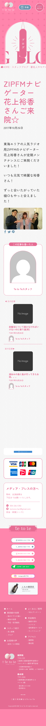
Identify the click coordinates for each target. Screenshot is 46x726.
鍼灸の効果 (12, 619)
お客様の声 (12, 640)
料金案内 (32, 617)
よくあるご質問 (35, 608)
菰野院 (31, 640)
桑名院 (31, 643)
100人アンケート (34, 612)
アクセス (32, 636)
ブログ (10, 635)
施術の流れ (32, 621)
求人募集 (11, 631)
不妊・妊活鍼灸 (13, 622)
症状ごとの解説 (13, 644)
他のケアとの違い (14, 616)
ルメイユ (31, 624)
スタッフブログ (20, 67)
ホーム (10, 608)
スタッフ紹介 (13, 628)
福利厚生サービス (35, 627)
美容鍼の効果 (13, 612)
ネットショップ (34, 631)
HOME (6, 67)
